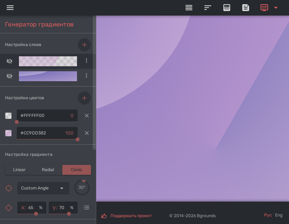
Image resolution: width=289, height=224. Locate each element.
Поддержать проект (131, 215)
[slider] (82, 187)
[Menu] (10, 8)
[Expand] (270, 8)
